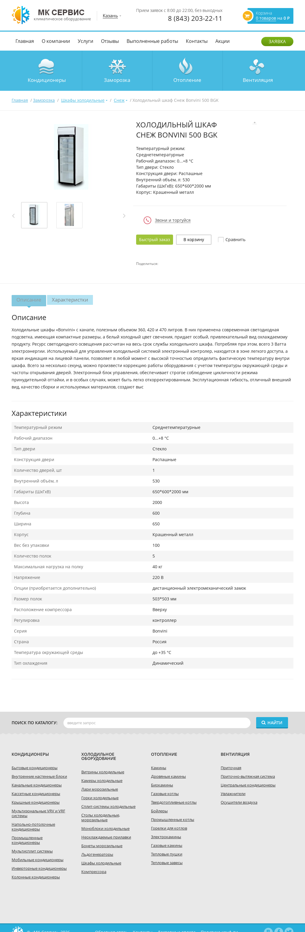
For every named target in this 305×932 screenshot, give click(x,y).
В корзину (193, 239)
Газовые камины (166, 845)
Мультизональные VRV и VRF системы (38, 813)
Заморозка (117, 80)
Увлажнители (233, 793)
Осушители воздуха (239, 802)
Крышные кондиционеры (36, 802)
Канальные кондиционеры (37, 785)
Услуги (85, 41)
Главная (24, 41)
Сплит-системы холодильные (108, 806)
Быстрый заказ (154, 239)
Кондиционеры (47, 80)
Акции (222, 41)
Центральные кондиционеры (248, 785)
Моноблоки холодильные (105, 828)
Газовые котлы (165, 793)
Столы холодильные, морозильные (100, 817)
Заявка (277, 41)
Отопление (187, 80)
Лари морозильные (99, 789)
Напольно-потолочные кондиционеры (33, 827)
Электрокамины (166, 836)
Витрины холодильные (102, 772)
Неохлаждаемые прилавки (106, 837)
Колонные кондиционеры (36, 877)
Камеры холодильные (101, 780)
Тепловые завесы (167, 862)
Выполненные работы (152, 41)
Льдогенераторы (97, 854)
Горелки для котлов (169, 828)
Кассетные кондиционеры (36, 793)
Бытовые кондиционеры (34, 767)
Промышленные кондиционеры (27, 840)
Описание (28, 301)
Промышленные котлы (172, 819)
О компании (56, 41)
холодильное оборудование (98, 756)
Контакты (197, 41)
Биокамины (162, 785)
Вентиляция (258, 80)
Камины (158, 767)
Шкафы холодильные (101, 863)
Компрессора (93, 871)
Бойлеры (159, 811)
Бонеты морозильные (101, 845)
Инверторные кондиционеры (39, 868)
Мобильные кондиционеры (37, 859)
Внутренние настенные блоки (39, 776)
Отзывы (110, 41)
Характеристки (70, 299)
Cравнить (235, 239)
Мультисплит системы (32, 851)
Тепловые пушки (166, 854)
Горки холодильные (100, 797)
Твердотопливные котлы (174, 802)
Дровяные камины (168, 776)
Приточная (231, 767)
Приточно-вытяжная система (248, 776)
